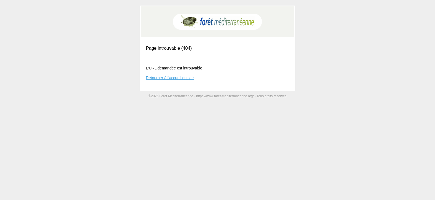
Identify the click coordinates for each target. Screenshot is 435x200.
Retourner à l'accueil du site (170, 78)
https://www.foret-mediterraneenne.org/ (225, 96)
